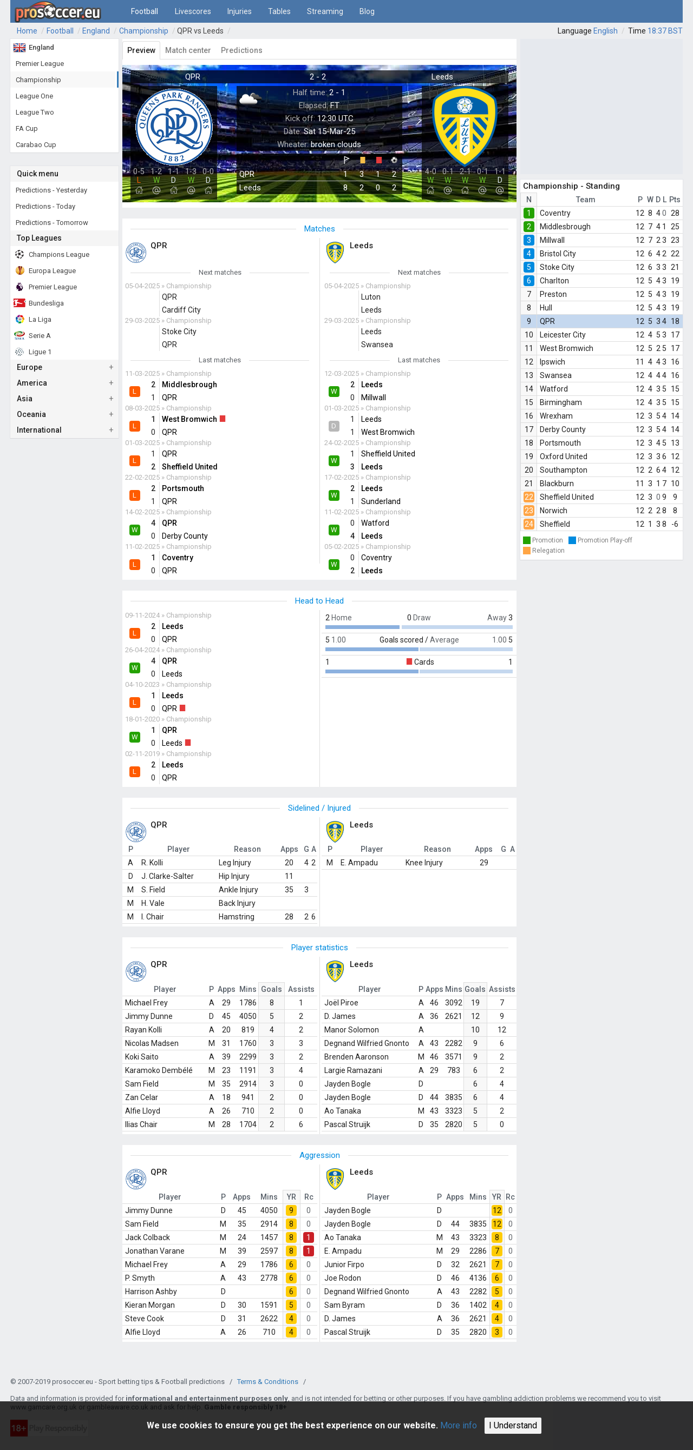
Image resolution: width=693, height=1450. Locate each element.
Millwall (552, 240)
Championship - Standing (571, 186)
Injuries (239, 11)
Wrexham (556, 416)
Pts (675, 199)
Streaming (325, 11)
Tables (279, 11)
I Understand (513, 1425)
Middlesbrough (565, 226)
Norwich (553, 510)
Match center (188, 50)
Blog (367, 11)
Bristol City (558, 253)
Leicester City (563, 334)
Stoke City (557, 267)
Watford (554, 389)
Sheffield (555, 524)
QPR (547, 321)
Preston (553, 294)
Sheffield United (567, 497)
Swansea (556, 375)
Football (144, 11)
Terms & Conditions (267, 1382)
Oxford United (563, 456)
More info (458, 1425)
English (605, 31)
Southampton (563, 470)
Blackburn (557, 483)
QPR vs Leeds (200, 31)
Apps (227, 989)
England (96, 31)
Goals (271, 989)
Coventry (555, 213)
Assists (301, 989)
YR (291, 1197)
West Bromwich (566, 348)
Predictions (242, 50)
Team (586, 199)
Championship (143, 31)
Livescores (193, 11)
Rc (308, 1197)
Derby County (563, 429)
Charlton (554, 280)
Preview (141, 50)
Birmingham (561, 402)
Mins (248, 989)
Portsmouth (560, 443)
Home (27, 31)
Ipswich (552, 361)
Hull (546, 307)
